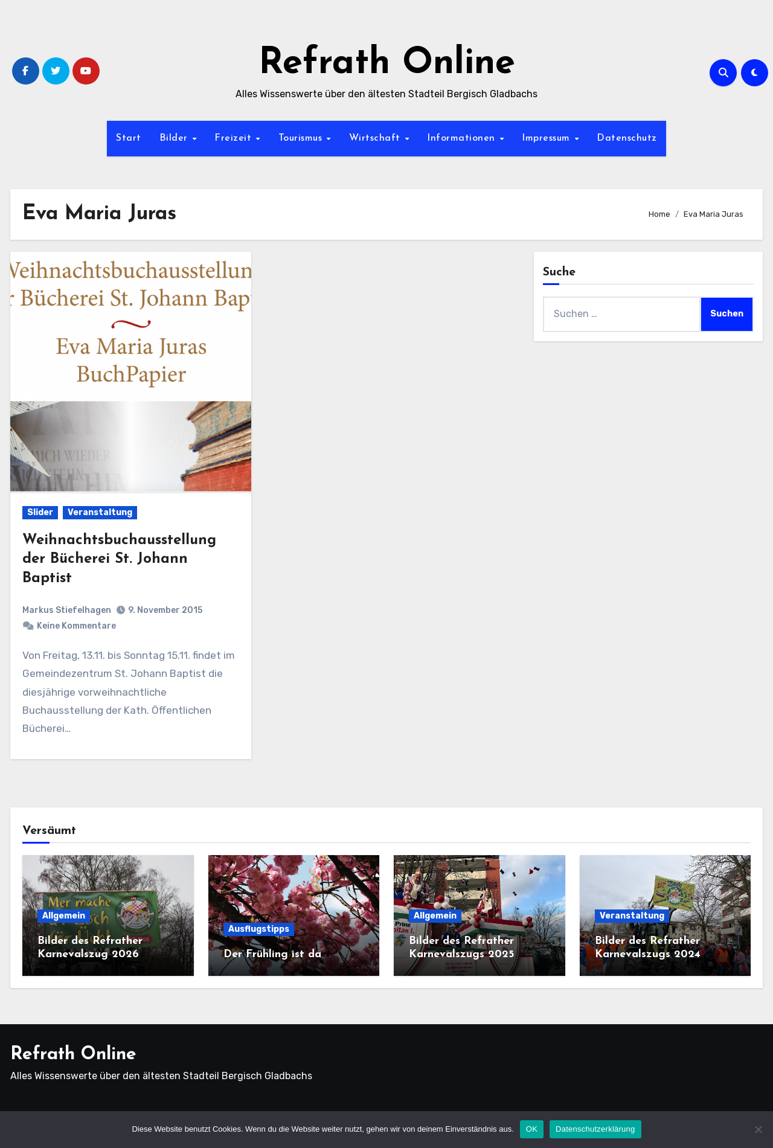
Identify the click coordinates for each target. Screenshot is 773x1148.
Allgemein (63, 916)
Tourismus (302, 138)
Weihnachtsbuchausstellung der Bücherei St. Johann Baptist (119, 559)
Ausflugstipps (258, 929)
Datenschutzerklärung (595, 1129)
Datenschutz (627, 138)
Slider (40, 512)
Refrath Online (386, 64)
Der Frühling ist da (272, 954)
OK (531, 1129)
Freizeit (234, 138)
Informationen (462, 138)
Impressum (547, 138)
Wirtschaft (376, 138)
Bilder (175, 138)
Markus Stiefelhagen (66, 610)
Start (128, 138)
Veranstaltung (100, 512)
